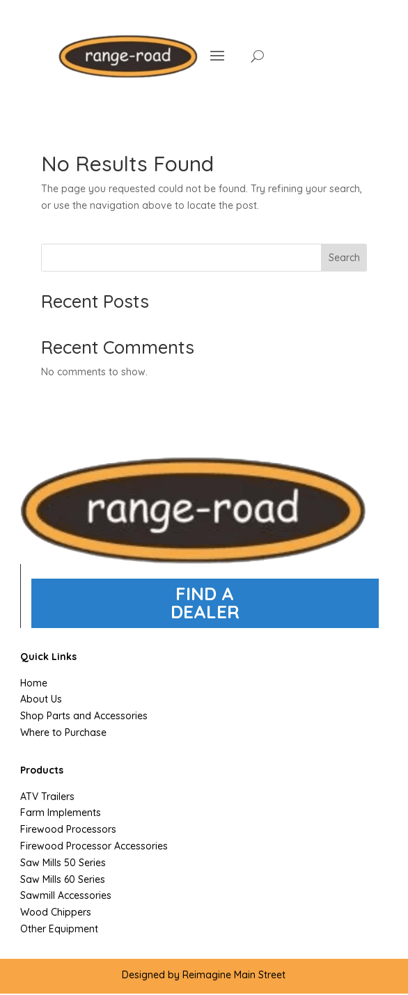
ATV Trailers (47, 796)
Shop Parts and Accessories (84, 716)
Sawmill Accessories (65, 895)
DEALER (205, 611)
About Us (41, 699)
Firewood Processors (68, 829)
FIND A (204, 593)
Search (344, 257)
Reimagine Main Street (233, 975)
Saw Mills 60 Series (62, 879)
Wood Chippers (55, 912)
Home (33, 683)
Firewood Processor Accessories (94, 846)
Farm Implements (60, 812)
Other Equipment (59, 929)
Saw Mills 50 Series (63, 862)
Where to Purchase (63, 732)
